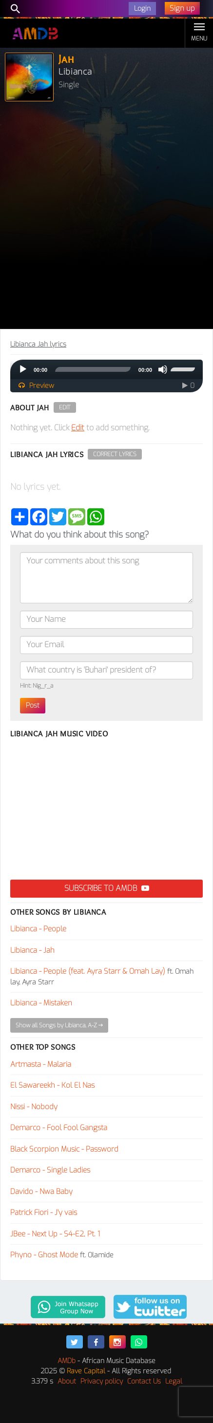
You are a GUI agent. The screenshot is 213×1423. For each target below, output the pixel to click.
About (67, 1381)
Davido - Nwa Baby (41, 1191)
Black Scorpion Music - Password (64, 1149)
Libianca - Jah (32, 950)
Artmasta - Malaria (40, 1064)
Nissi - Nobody (34, 1107)
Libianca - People (38, 929)
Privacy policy (101, 1381)
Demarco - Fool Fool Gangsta (58, 1128)
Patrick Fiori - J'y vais (43, 1212)
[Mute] (163, 369)
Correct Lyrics (114, 454)
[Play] (23, 369)
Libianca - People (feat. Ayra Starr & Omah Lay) (87, 971)
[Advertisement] (106, 217)
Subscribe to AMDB (106, 888)
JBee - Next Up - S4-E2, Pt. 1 (55, 1234)
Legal (173, 1381)
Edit (65, 407)
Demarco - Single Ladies (50, 1170)
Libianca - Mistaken (41, 1003)
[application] (106, 369)
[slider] (93, 369)
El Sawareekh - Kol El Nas (52, 1085)
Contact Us (144, 1381)
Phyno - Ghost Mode (44, 1255)
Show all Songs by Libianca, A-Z (59, 1025)
